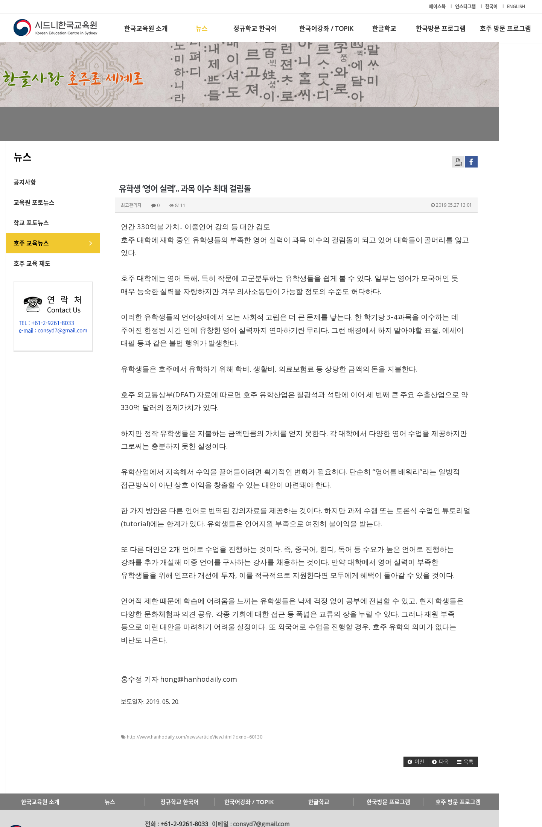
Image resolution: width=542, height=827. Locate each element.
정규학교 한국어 (255, 28)
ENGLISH (516, 6)
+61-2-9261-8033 (192, 798)
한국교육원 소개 (146, 28)
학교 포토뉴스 (38, 223)
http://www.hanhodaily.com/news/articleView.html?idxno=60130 (202, 711)
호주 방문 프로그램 (505, 28)
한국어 (492, 6)
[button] (451, 736)
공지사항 (32, 182)
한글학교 (384, 28)
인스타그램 (466, 6)
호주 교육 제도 (39, 263)
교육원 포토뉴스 (41, 202)
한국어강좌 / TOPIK (326, 28)
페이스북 (438, 6)
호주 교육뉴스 (38, 243)
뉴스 (202, 28)
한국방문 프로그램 (441, 28)
